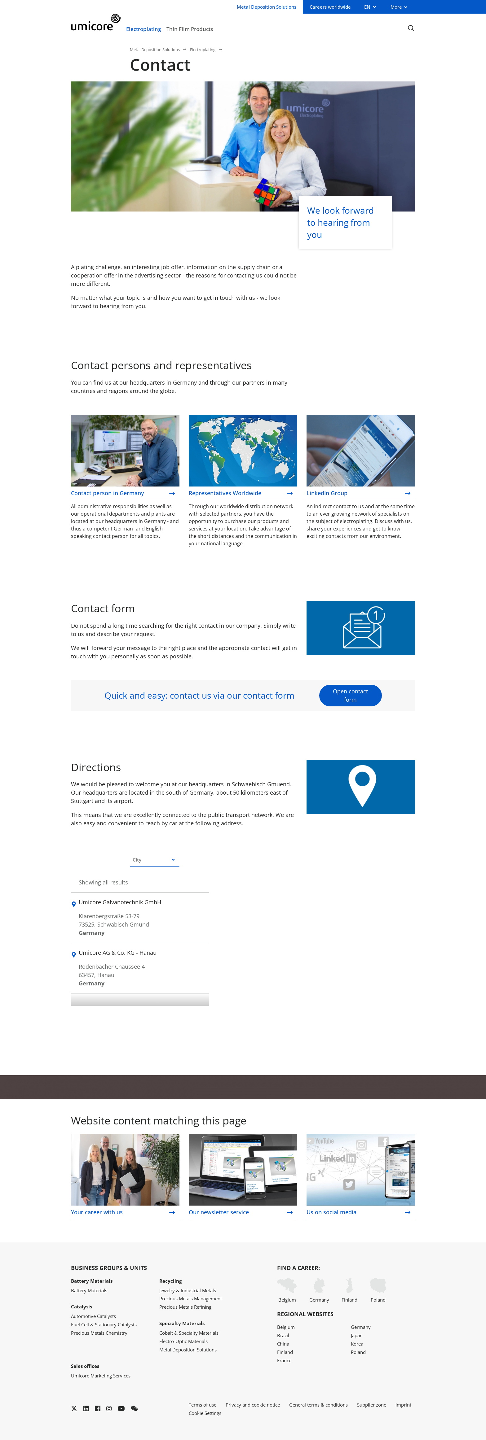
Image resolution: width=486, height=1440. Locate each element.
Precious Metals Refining (185, 1307)
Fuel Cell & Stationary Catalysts (104, 1324)
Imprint (403, 1405)
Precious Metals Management (190, 1298)
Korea (357, 1344)
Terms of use (202, 1405)
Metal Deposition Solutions (155, 49)
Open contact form (350, 695)
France (284, 1360)
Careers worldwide (330, 7)
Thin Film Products (189, 28)
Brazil (283, 1335)
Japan (357, 1335)
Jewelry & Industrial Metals (187, 1290)
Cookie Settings (205, 1413)
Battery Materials (89, 1290)
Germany (319, 1290)
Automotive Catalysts (93, 1316)
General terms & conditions (318, 1405)
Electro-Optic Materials (183, 1341)
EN (367, 7)
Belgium (287, 1290)
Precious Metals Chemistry (99, 1333)
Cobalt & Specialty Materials (189, 1333)
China (283, 1344)
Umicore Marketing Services (100, 1375)
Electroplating (143, 28)
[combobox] (155, 859)
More (396, 7)
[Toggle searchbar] (411, 28)
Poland (378, 1290)
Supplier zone (371, 1405)
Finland (349, 1290)
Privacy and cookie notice (253, 1405)
